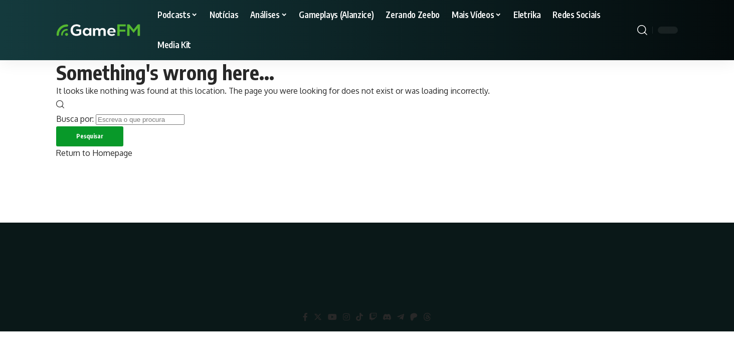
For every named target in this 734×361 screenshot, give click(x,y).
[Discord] (387, 317)
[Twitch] (373, 317)
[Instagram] (346, 317)
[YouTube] (332, 317)
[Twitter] (317, 317)
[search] (642, 30)
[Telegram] (401, 317)
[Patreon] (414, 317)
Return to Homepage (94, 153)
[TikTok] (359, 317)
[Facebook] (305, 317)
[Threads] (427, 317)
